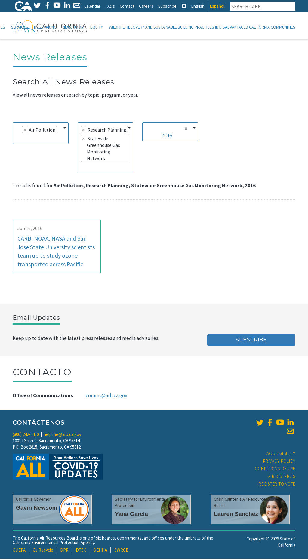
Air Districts (281, 477)
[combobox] (41, 133)
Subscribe (167, 6)
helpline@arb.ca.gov (62, 435)
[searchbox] (17, 138)
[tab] (184, 6)
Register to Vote (277, 484)
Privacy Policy (279, 462)
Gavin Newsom (36, 508)
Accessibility (280, 454)
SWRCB (121, 550)
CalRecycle (43, 550)
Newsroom (73, 27)
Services (19, 27)
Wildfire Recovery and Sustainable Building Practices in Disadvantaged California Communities (202, 27)
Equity (96, 27)
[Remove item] (24, 130)
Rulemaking (45, 27)
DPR (64, 550)
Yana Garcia (131, 514)
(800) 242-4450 (26, 435)
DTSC (81, 550)
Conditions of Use (275, 469)
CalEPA (19, 550)
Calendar (92, 6)
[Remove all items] (185, 129)
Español (217, 6)
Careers (146, 6)
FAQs (110, 6)
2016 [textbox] (166, 136)
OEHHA (100, 550)
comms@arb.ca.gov (106, 396)
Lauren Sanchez (236, 514)
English (198, 6)
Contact (127, 6)
